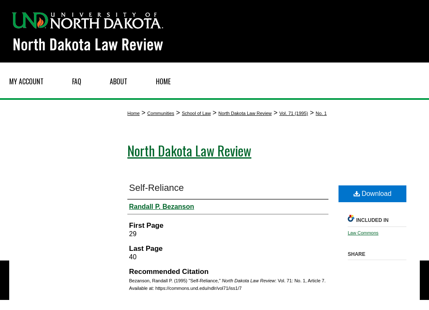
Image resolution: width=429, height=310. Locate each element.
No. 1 (320, 113)
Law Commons (363, 232)
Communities (160, 113)
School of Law (196, 113)
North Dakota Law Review (244, 113)
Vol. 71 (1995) (293, 113)
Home (133, 113)
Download (373, 193)
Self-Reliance (156, 187)
